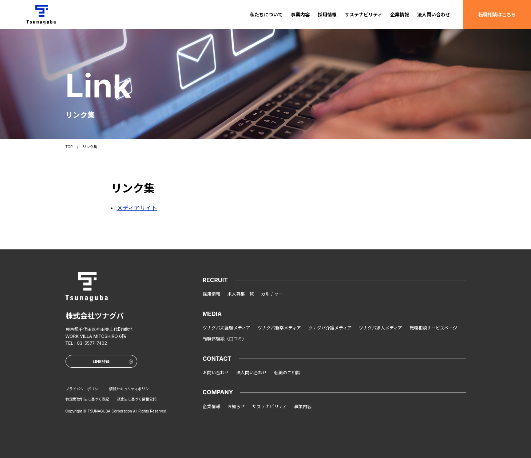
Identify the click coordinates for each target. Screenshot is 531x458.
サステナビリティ (363, 14)
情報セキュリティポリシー (130, 389)
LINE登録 (113, 361)
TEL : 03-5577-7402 (86, 343)
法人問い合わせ (433, 14)
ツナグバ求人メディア (380, 328)
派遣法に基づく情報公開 (136, 399)
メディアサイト (137, 208)
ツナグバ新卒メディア (279, 328)
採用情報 (327, 14)
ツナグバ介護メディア (330, 328)
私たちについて (266, 14)
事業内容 (300, 14)
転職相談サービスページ (433, 328)
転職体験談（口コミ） (224, 338)
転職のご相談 (287, 372)
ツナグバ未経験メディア (226, 328)
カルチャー (272, 294)
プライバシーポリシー (84, 389)
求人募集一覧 (240, 294)
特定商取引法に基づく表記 (87, 399)
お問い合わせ (216, 372)
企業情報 (399, 14)
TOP (69, 147)
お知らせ (236, 406)
